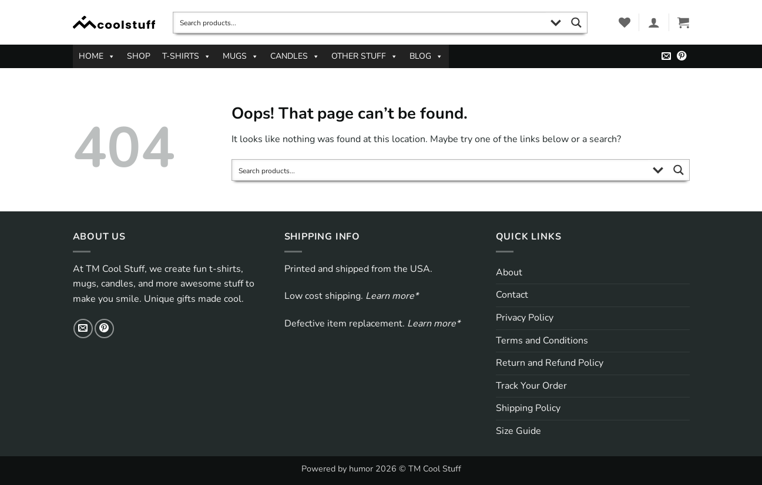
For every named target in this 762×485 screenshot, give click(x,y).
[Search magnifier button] (576, 22)
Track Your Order (531, 385)
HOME (97, 56)
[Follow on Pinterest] (681, 56)
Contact (512, 294)
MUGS (241, 56)
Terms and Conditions (542, 340)
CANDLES (295, 56)
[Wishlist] (624, 22)
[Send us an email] (666, 56)
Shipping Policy (528, 408)
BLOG (426, 56)
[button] (654, 22)
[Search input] (360, 22)
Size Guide (518, 431)
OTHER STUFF (364, 56)
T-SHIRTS (186, 56)
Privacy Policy (524, 317)
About (509, 272)
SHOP (138, 56)
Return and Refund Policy (549, 362)
